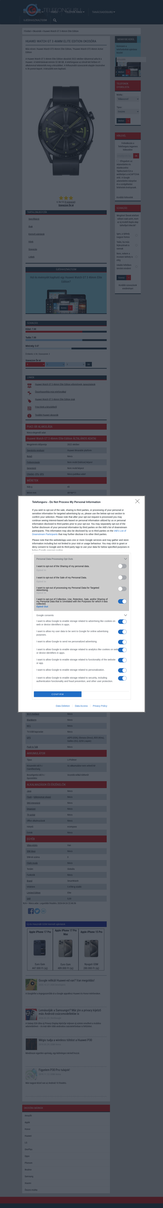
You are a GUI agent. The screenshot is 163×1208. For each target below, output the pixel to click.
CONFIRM (58, 694)
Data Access (81, 706)
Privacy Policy (100, 706)
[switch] (122, 566)
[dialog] (81, 604)
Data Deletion (63, 706)
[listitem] (81, 559)
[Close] (138, 502)
